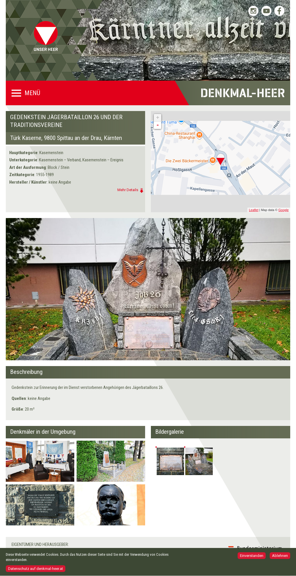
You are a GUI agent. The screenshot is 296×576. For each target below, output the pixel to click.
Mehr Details (127, 190)
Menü (32, 93)
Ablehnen (280, 556)
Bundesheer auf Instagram (253, 11)
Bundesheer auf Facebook (279, 11)
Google (283, 210)
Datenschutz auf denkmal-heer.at (35, 569)
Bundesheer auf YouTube (266, 11)
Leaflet (253, 210)
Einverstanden (251, 556)
